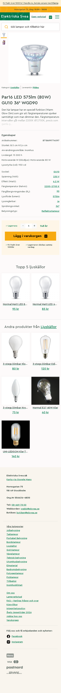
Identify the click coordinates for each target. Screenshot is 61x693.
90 (58, 191)
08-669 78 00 (19, 505)
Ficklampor (12, 577)
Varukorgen (13, 620)
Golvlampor (13, 550)
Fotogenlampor (15, 573)
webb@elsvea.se (30, 509)
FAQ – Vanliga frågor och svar (23, 601)
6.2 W (56, 181)
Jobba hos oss (14, 616)
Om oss (11, 593)
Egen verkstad (39, 17)
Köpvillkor (12, 605)
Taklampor (12, 534)
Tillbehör (11, 581)
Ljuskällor (14, 87)
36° (57, 206)
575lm (56, 196)
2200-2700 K (51, 186)
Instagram (17, 642)
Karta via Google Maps (19, 479)
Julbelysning (13, 530)
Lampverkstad (14, 597)
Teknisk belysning (16, 558)
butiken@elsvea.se (27, 513)
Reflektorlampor (50, 211)
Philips (36, 87)
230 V (56, 177)
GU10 (56, 172)
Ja (58, 201)
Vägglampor (13, 554)
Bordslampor (13, 542)
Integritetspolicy (16, 608)
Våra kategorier (15, 526)
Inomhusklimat (14, 585)
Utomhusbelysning (17, 562)
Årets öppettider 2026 (19, 612)
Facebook (17, 636)
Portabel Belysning (17, 538)
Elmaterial (12, 565)
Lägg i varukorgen (30, 236)
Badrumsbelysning (17, 569)
